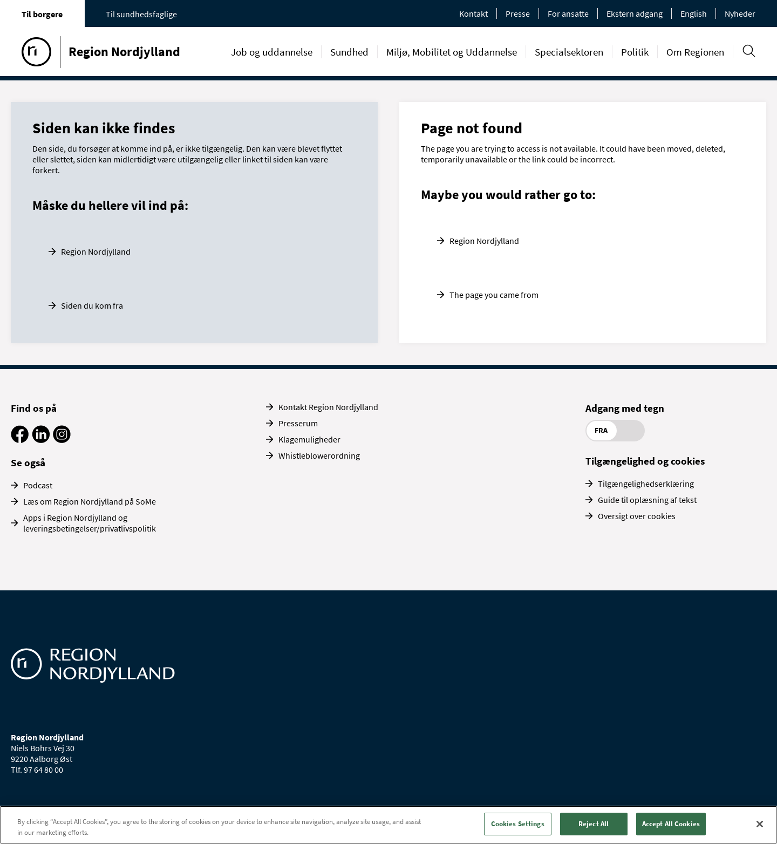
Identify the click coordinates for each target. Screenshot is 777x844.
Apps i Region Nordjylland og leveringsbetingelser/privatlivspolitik (89, 523)
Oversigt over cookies (637, 516)
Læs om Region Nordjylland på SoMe (89, 501)
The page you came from (494, 294)
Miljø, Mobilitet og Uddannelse (451, 51)
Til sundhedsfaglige (141, 14)
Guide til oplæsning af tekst (647, 499)
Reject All (593, 823)
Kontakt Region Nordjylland (328, 406)
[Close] (760, 824)
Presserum (298, 423)
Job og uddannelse (271, 51)
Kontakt (473, 13)
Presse (518, 13)
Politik (635, 51)
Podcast (37, 485)
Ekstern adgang (634, 13)
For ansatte (568, 13)
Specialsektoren (569, 51)
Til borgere (42, 14)
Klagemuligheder (309, 439)
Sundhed (349, 51)
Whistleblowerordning (319, 455)
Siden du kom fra (92, 305)
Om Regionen (695, 51)
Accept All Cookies (671, 823)
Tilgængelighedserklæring (646, 483)
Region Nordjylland (96, 251)
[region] (388, 825)
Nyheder (740, 13)
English (693, 13)
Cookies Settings (517, 823)
